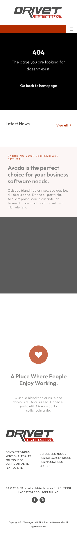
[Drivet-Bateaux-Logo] (38, 8)
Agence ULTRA (35, 522)
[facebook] (35, 500)
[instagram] (42, 500)
